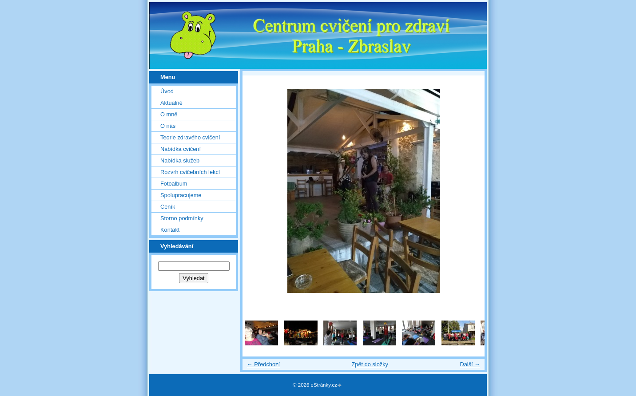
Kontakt (169, 229)
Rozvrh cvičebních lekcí (190, 172)
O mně (168, 114)
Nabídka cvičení (180, 149)
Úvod (167, 91)
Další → (470, 364)
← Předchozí (263, 364)
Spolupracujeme (180, 195)
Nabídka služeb (179, 160)
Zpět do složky (369, 364)
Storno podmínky (181, 218)
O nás (167, 126)
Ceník (167, 206)
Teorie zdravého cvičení (190, 137)
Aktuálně (171, 102)
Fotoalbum (173, 183)
